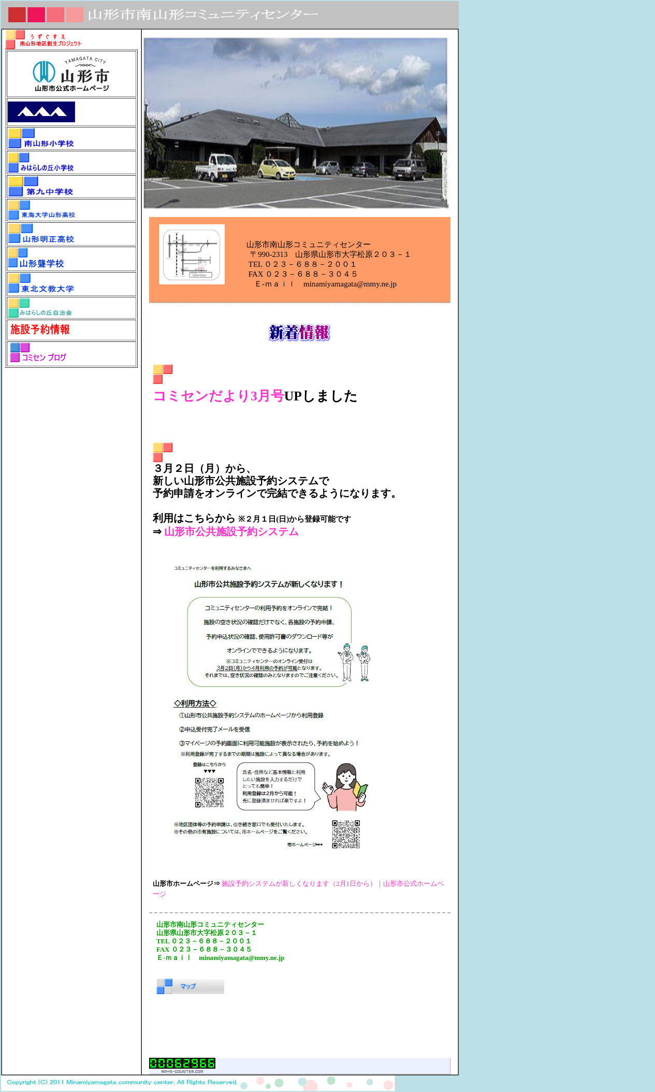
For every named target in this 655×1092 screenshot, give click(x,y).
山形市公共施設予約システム (231, 531)
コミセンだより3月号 (218, 396)
